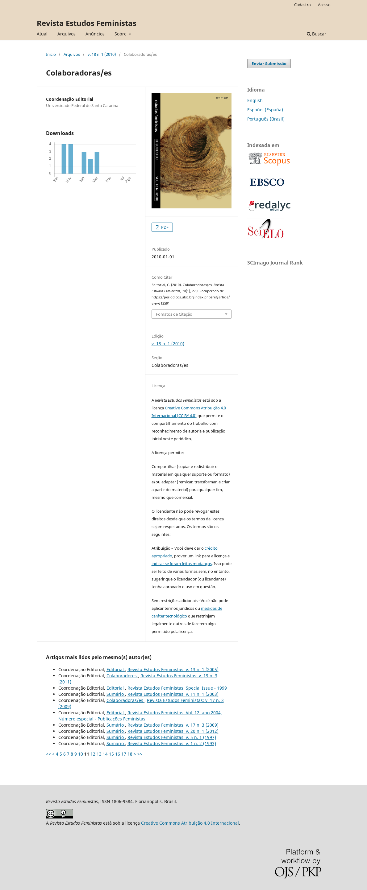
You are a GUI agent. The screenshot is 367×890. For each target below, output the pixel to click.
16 (117, 754)
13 (99, 754)
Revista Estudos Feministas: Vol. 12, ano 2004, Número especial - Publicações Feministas (140, 716)
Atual (42, 34)
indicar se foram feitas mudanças (182, 563)
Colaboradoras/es (125, 700)
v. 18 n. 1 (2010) (102, 54)
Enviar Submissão (269, 63)
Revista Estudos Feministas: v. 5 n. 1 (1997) (171, 737)
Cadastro (302, 4)
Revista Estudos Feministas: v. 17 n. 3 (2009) (173, 725)
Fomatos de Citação (174, 314)
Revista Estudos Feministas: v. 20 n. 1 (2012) (173, 731)
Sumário (115, 694)
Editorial (115, 669)
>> (139, 754)
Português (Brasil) (266, 119)
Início (51, 54)
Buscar (316, 34)
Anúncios (95, 34)
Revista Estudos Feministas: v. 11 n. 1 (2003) (173, 694)
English (255, 100)
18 (129, 754)
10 (80, 754)
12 (92, 754)
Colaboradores (122, 676)
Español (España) (265, 110)
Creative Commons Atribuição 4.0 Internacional (190, 823)
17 (123, 754)
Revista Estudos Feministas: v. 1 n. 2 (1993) (171, 743)
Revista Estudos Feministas (86, 23)
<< (48, 754)
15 (111, 754)
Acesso (324, 4)
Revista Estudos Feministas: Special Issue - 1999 (177, 688)
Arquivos (66, 34)
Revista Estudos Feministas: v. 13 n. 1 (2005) (173, 669)
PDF (164, 227)
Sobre (121, 34)
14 (105, 754)
